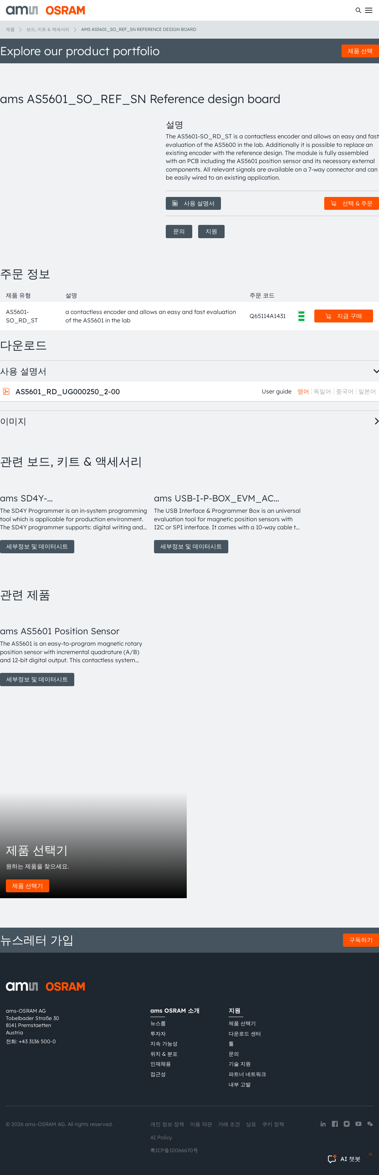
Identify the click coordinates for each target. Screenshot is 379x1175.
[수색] (358, 10)
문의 (179, 231)
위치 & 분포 (164, 1054)
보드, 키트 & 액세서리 (47, 29)
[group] (74, 515)
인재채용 (160, 1064)
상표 (251, 1124)
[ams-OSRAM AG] (45, 10)
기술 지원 (240, 1064)
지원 (211, 231)
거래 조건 (229, 1124)
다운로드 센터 (245, 1033)
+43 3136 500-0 (37, 1041)
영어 (303, 391)
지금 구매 (343, 316)
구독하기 (361, 939)
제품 (10, 29)
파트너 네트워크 (247, 1074)
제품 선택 (360, 50)
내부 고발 (240, 1084)
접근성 (158, 1074)
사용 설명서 (193, 203)
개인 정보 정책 (167, 1124)
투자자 (158, 1033)
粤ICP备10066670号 (174, 1150)
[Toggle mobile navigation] (368, 10)
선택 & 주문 (351, 203)
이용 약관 (201, 1124)
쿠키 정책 (273, 1124)
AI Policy (161, 1137)
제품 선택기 (27, 885)
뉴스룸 (158, 1023)
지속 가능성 (164, 1043)
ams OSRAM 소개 (175, 1010)
